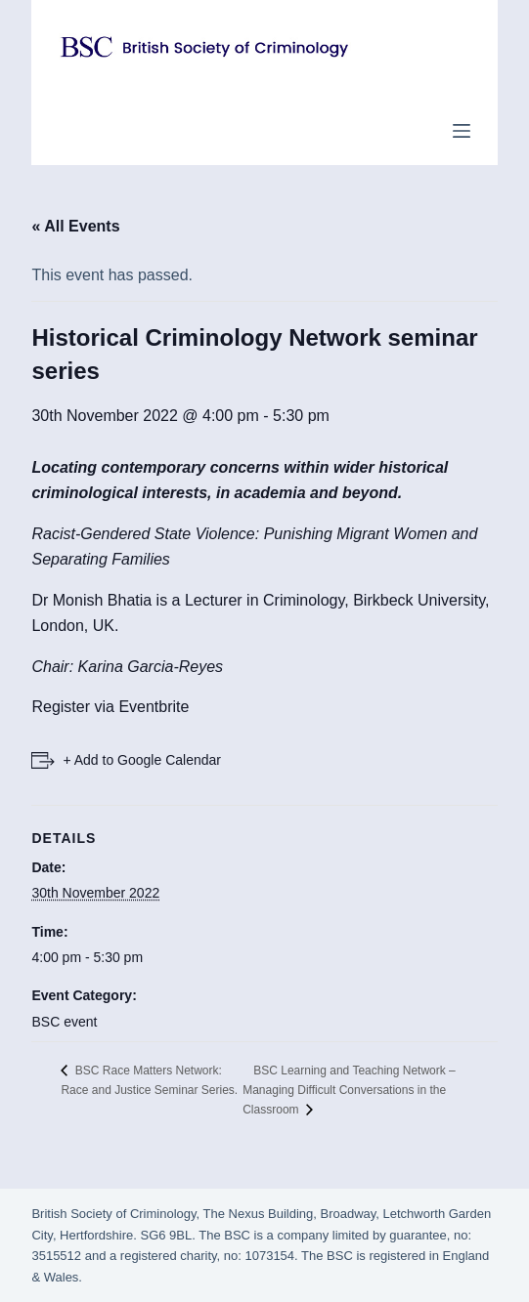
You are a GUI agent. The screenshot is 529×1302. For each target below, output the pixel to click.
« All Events (75, 226)
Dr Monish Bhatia (91, 600)
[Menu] (461, 131)
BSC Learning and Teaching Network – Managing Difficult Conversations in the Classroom (349, 1090)
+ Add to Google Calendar (142, 760)
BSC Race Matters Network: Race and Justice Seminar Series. (149, 1080)
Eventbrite (153, 706)
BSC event (64, 1021)
